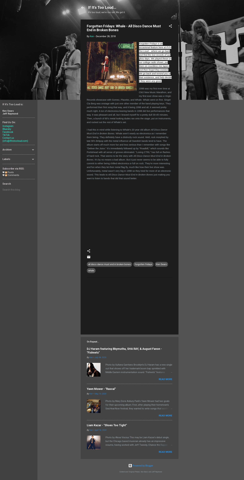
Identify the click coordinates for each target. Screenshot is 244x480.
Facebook (7, 132)
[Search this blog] (18, 190)
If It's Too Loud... (102, 7)
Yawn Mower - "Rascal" (101, 388)
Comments (12, 175)
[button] (170, 26)
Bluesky (6, 129)
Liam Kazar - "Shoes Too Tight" (107, 425)
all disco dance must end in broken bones (109, 264)
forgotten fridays (143, 264)
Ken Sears (161, 264)
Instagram (7, 126)
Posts (9, 172)
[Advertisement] (191, 66)
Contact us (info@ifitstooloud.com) (15, 139)
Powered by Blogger (140, 465)
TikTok (6, 134)
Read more (165, 379)
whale (91, 270)
